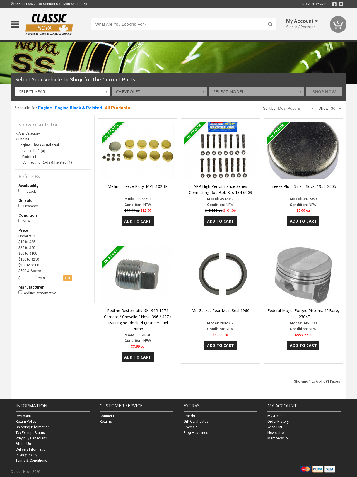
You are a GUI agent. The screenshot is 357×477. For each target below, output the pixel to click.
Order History (278, 421)
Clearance (28, 206)
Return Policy (26, 421)
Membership (277, 438)
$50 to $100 (27, 253)
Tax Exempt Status (30, 432)
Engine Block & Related (78, 107)
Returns (106, 421)
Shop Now (324, 91)
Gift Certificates (196, 421)
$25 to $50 (26, 247)
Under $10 (26, 236)
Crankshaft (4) (33, 151)
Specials (190, 427)
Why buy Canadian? (31, 438)
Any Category (29, 133)
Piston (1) (30, 157)
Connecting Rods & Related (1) (47, 162)
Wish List (274, 427)
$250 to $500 (28, 265)
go (67, 278)
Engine (45, 107)
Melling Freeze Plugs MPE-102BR (138, 186)
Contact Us (49, 4)
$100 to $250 (28, 259)
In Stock (27, 191)
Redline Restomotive (37, 292)
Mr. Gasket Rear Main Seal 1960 (220, 310)
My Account (277, 416)
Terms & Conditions (31, 460)
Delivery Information (32, 449)
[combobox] (62, 91)
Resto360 (23, 416)
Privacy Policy (26, 455)
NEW (24, 221)
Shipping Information (33, 427)
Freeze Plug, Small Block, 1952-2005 (303, 186)
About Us (23, 444)
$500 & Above (29, 271)
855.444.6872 (23, 4)
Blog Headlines (196, 432)
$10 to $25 (26, 242)
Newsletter (276, 432)
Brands (189, 416)
